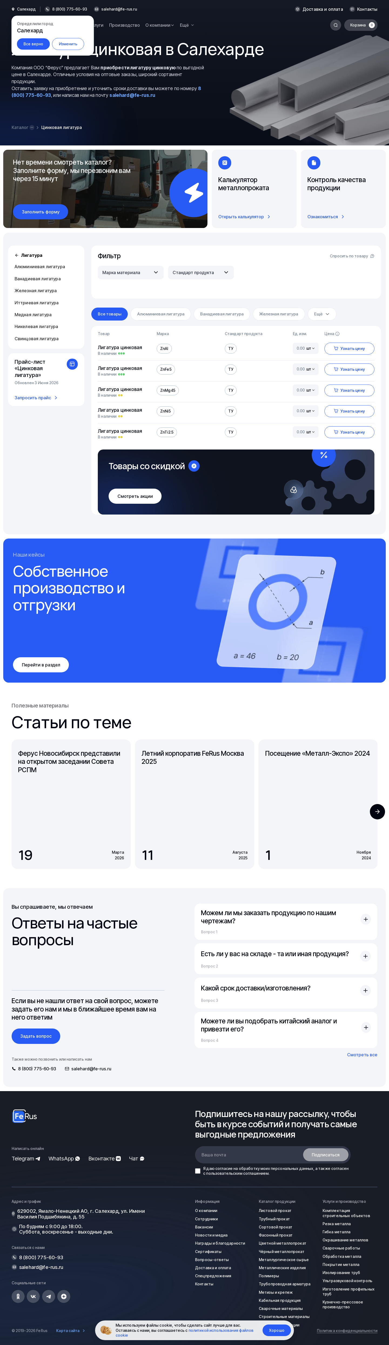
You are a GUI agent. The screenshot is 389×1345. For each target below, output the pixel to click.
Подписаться (326, 1154)
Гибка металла (337, 1232)
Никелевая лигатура (36, 326)
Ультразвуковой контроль (347, 1280)
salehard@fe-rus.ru (119, 9)
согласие (224, 1168)
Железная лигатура (36, 290)
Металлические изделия (282, 1267)
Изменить (68, 44)
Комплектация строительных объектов (346, 1213)
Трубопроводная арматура (284, 1284)
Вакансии (204, 1227)
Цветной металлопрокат (282, 1243)
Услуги (96, 25)
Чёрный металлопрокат (281, 1251)
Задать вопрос (36, 1036)
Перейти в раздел (41, 665)
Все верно (33, 44)
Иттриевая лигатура (37, 302)
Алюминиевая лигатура (40, 266)
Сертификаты (208, 1251)
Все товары (109, 313)
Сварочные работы (341, 1248)
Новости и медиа (211, 1235)
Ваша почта (214, 1154)
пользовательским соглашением (237, 1173)
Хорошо (276, 1330)
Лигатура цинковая (120, 347)
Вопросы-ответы (212, 1259)
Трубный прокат (274, 1219)
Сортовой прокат (275, 1227)
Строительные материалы (284, 1316)
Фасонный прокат (276, 1235)
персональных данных (292, 1168)
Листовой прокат (275, 1210)
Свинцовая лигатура (37, 338)
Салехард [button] (26, 9)
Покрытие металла (341, 1264)
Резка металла (337, 1223)
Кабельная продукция (280, 1300)
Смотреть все (362, 1054)
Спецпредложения (213, 1276)
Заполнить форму (40, 211)
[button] (377, 811)
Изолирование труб (341, 1272)
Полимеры (269, 1276)
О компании (206, 1210)
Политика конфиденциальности (347, 1330)
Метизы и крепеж (276, 1292)
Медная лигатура (33, 314)
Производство (124, 25)
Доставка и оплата (323, 9)
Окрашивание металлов (345, 1240)
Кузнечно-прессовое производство (343, 1304)
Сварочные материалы (281, 1308)
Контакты (367, 9)
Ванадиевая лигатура (38, 278)
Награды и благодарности (220, 1243)
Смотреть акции (135, 496)
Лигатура (28, 255)
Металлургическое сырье (284, 1259)
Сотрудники (206, 1219)
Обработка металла (342, 1256)
